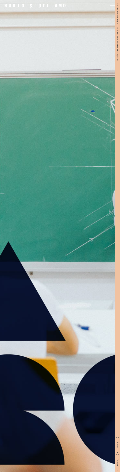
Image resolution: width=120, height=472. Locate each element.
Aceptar (118, 445)
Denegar (118, 462)
